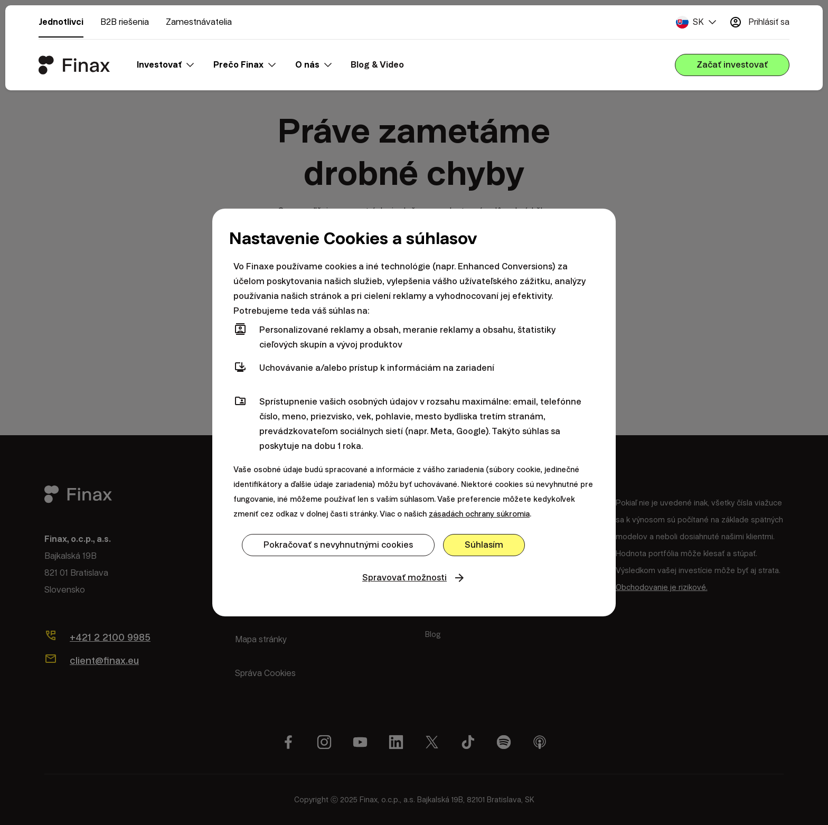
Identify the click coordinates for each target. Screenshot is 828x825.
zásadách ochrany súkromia (479, 514)
